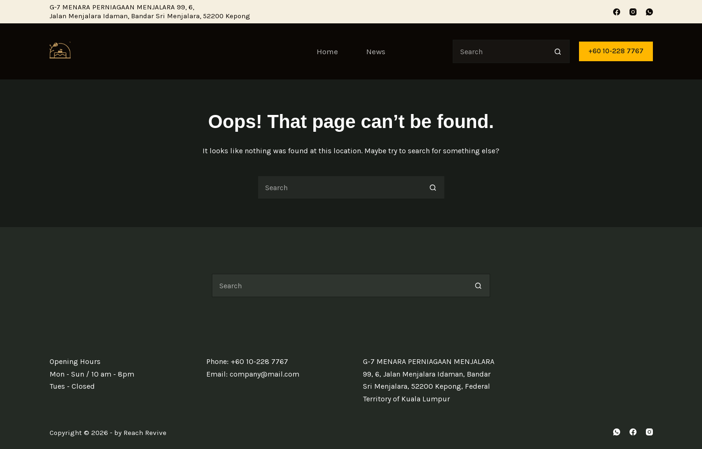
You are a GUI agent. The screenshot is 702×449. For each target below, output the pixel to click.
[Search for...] (499, 51)
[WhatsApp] (649, 11)
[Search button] (558, 51)
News (375, 51)
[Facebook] (616, 11)
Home (327, 51)
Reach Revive (144, 432)
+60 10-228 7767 (616, 51)
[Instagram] (633, 11)
